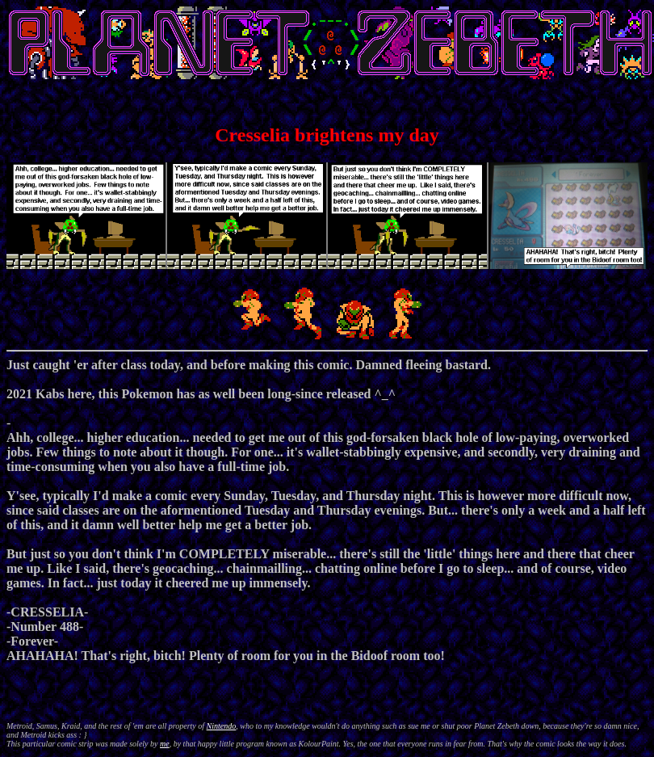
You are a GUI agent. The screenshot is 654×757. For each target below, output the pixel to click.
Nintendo (222, 725)
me (165, 743)
